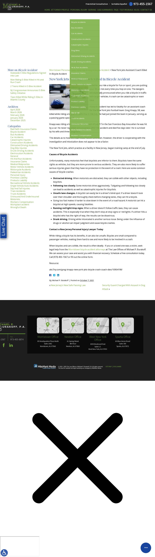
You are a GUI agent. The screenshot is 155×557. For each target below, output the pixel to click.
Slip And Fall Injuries (20, 188)
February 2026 (17, 115)
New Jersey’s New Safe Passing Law (68, 285)
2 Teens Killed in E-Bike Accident (26, 86)
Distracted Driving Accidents (24, 145)
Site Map (109, 366)
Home (47, 9)
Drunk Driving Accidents (22, 150)
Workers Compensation (22, 202)
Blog (136, 9)
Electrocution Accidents (21, 153)
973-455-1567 (142, 4)
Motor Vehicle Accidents (22, 166)
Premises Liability (18, 177)
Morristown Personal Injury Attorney (67, 70)
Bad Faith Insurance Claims (23, 129)
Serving (92, 9)
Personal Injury (78, 9)
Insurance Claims (18, 161)
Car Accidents (16, 137)
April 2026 (15, 109)
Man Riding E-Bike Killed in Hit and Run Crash (27, 81)
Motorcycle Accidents (20, 169)
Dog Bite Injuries (18, 148)
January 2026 (16, 117)
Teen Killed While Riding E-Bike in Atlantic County (26, 98)
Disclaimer (117, 366)
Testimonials (126, 9)
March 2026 (16, 112)
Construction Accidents (21, 142)
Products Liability (18, 180)
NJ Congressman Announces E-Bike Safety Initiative (27, 91)
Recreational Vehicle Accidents (25, 183)
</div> (19, 546)
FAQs (116, 9)
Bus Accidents (17, 134)
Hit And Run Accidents (21, 158)
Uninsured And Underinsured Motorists (24, 198)
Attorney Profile (60, 9)
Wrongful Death (18, 207)
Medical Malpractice (20, 164)
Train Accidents (17, 191)
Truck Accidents (18, 193)
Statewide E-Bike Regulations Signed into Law (28, 74)
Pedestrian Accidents (20, 172)
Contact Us (146, 9)
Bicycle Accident (101, 70)
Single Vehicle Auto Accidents (24, 185)
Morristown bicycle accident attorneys (86, 249)
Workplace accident (19, 204)
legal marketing (77, 368)
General (14, 156)
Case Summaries (105, 9)
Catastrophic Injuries (20, 139)
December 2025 (18, 120)
